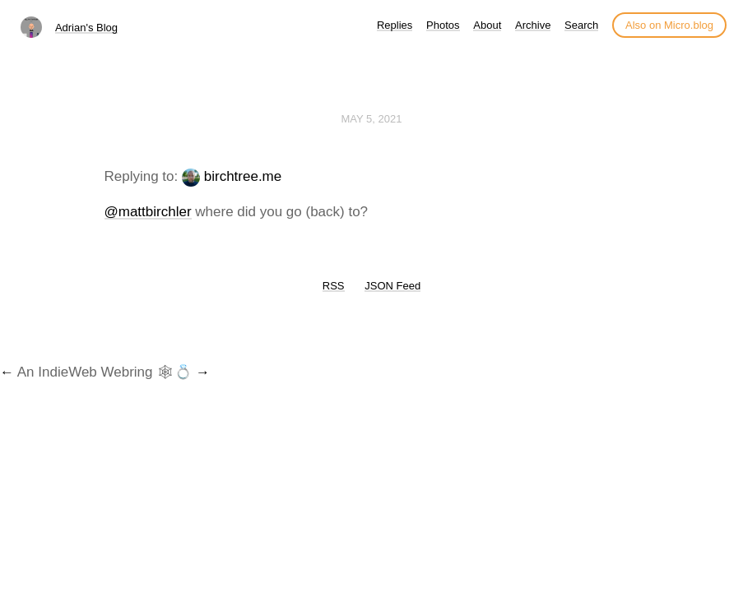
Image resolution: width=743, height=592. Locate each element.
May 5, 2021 (371, 119)
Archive (532, 25)
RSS (334, 286)
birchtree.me (242, 176)
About (487, 25)
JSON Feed (392, 286)
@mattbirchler (148, 212)
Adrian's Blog (86, 27)
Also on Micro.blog (669, 25)
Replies (394, 25)
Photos (442, 25)
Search (581, 25)
